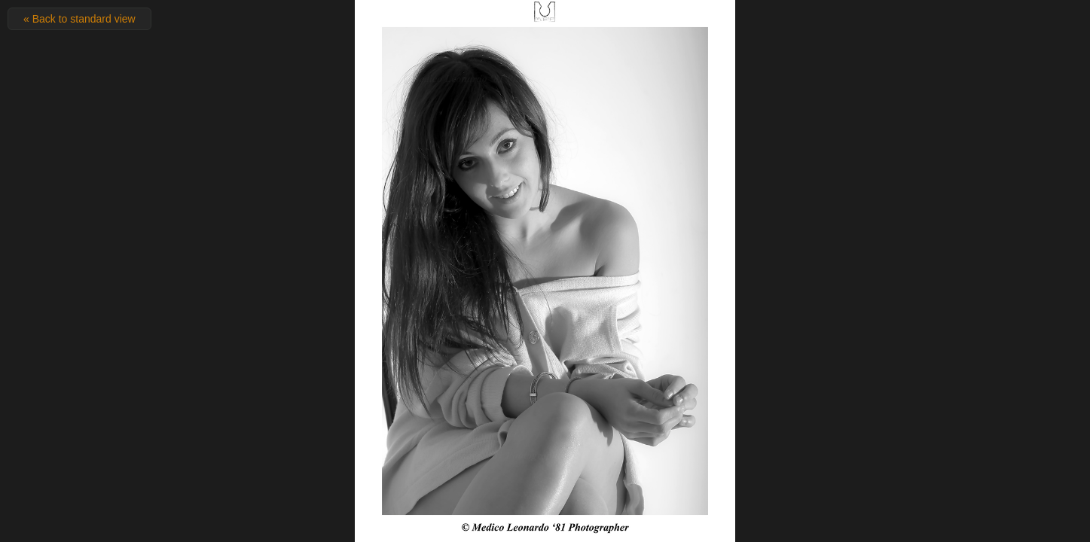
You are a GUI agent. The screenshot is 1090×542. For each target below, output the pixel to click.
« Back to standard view (79, 19)
